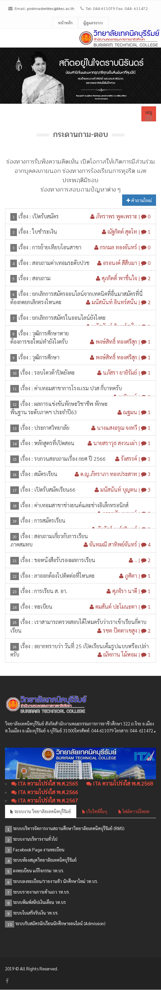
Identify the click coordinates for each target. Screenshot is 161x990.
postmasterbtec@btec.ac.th (50, 8)
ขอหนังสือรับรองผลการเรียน (64, 560)
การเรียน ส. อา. (50, 590)
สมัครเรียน (45, 473)
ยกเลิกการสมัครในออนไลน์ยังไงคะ (69, 317)
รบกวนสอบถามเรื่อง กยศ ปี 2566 (70, 458)
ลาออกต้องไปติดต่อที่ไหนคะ (64, 575)
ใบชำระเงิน (44, 231)
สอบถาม (41, 278)
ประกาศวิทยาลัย (51, 427)
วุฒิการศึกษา (45, 357)
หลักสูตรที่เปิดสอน (54, 442)
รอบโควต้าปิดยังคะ (54, 372)
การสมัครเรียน (49, 520)
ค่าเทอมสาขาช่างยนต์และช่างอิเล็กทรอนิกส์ (81, 505)
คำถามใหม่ (139, 200)
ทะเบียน (43, 606)
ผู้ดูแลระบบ (93, 22)
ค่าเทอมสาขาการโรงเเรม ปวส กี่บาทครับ (78, 388)
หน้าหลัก (65, 22)
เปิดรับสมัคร (45, 216)
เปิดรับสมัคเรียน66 (54, 489)
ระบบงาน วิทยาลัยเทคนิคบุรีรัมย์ (40, 811)
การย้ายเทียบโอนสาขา (56, 247)
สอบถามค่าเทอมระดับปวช (60, 262)
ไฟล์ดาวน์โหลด (134, 811)
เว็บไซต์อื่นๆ (94, 811)
